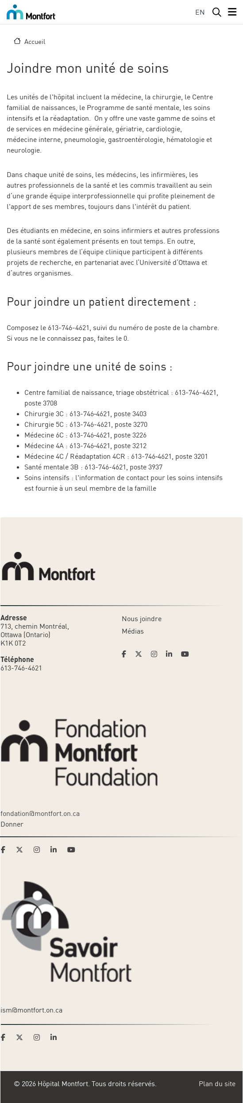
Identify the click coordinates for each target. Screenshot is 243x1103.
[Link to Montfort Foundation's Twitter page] (22, 849)
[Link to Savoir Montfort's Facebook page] (6, 1037)
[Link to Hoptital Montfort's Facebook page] (126, 654)
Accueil (34, 41)
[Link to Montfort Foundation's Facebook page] (6, 849)
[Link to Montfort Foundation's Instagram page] (39, 849)
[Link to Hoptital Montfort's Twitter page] (141, 654)
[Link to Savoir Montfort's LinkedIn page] (56, 1037)
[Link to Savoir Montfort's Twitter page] (22, 1037)
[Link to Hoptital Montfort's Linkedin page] (171, 654)
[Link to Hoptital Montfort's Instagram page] (156, 654)
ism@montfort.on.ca (31, 1009)
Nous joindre (142, 618)
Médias (133, 630)
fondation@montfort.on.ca (40, 813)
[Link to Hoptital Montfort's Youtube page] (186, 654)
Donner (11, 823)
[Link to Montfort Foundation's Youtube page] (72, 849)
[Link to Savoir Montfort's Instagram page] (39, 1037)
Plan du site (217, 1083)
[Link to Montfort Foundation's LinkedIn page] (56, 849)
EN (200, 12)
